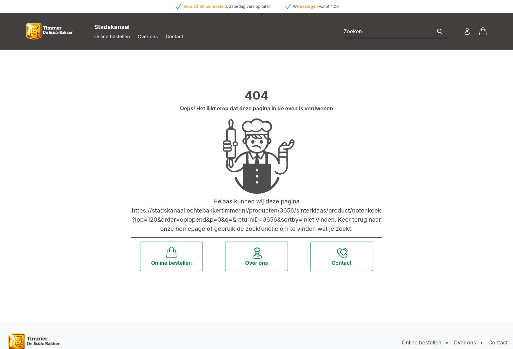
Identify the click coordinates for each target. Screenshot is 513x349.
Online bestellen (112, 36)
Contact (174, 36)
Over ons (148, 36)
